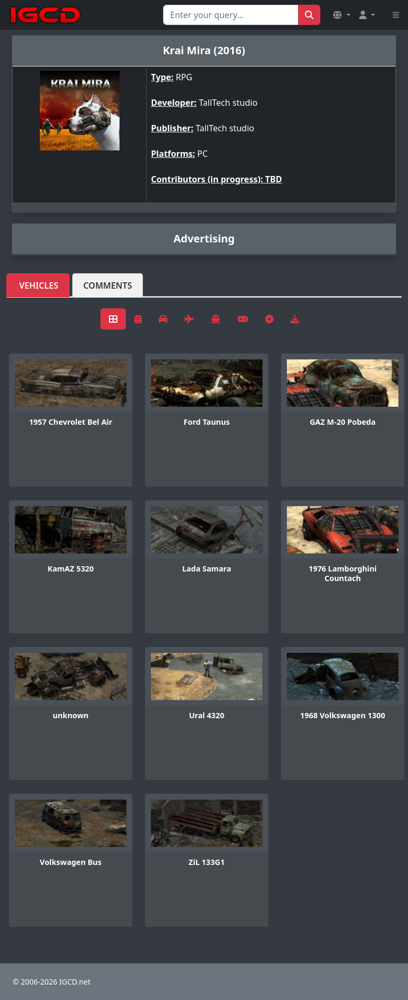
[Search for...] (231, 15)
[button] (341, 15)
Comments (107, 285)
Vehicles (38, 285)
